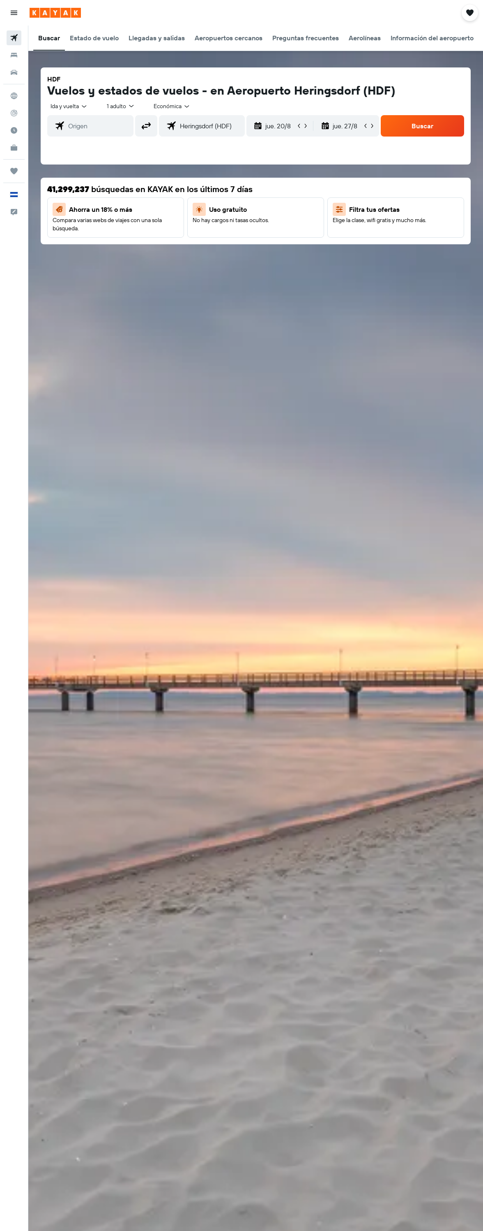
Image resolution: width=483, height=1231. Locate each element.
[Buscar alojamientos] (14, 55)
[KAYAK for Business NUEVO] (14, 147)
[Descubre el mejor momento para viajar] (14, 130)
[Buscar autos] (14, 72)
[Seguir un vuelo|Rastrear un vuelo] (14, 113)
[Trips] (14, 171)
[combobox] (172, 106)
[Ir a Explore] (14, 96)
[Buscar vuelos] (14, 38)
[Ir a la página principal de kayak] (55, 13)
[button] (14, 13)
